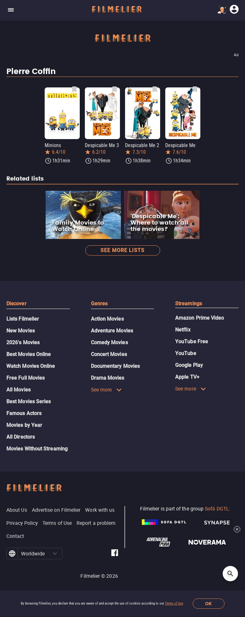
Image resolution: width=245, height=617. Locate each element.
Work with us (100, 509)
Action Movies (107, 319)
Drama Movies (107, 378)
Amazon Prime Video (199, 318)
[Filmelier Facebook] (114, 553)
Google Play (189, 365)
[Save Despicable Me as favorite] (195, 89)
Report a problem (96, 522)
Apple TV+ (187, 377)
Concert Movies (109, 354)
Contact (15, 535)
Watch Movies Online (30, 366)
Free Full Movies (25, 378)
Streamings (188, 304)
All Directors (20, 437)
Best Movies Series (28, 401)
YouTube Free (191, 341)
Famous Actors (23, 413)
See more (106, 389)
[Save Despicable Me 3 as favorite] (114, 89)
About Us (16, 509)
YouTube (185, 353)
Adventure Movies (112, 331)
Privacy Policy (22, 522)
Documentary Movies (115, 366)
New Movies (20, 331)
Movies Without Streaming (37, 449)
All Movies (18, 390)
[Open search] (230, 573)
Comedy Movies (109, 342)
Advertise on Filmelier (56, 509)
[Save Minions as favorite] (74, 89)
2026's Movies (23, 342)
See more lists (122, 250)
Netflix (182, 330)
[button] (55, 553)
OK (208, 603)
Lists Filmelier (22, 319)
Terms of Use (174, 603)
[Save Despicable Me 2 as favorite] (155, 89)
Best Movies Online (28, 354)
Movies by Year (24, 425)
